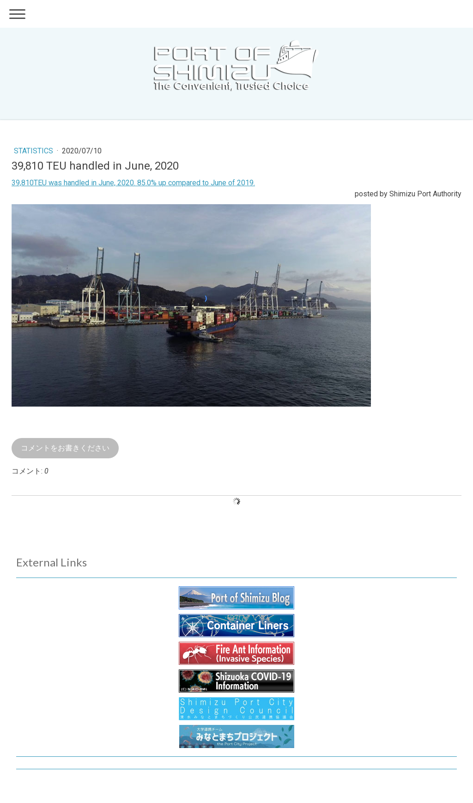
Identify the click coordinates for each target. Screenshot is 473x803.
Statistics (34, 150)
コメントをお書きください (65, 448)
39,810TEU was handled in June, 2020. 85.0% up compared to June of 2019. (133, 182)
